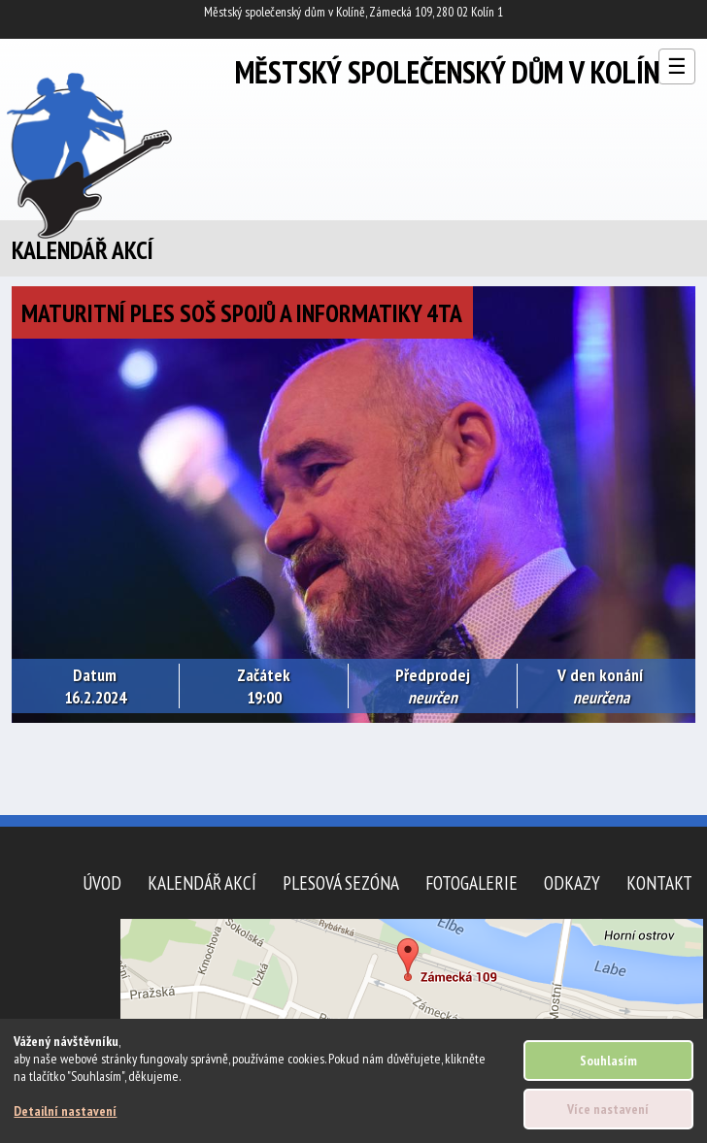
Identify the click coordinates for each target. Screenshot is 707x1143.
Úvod (102, 882)
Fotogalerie (471, 882)
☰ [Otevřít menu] (677, 66)
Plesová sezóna (341, 882)
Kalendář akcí (202, 882)
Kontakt (659, 882)
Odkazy (572, 882)
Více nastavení (608, 1109)
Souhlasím (608, 1060)
